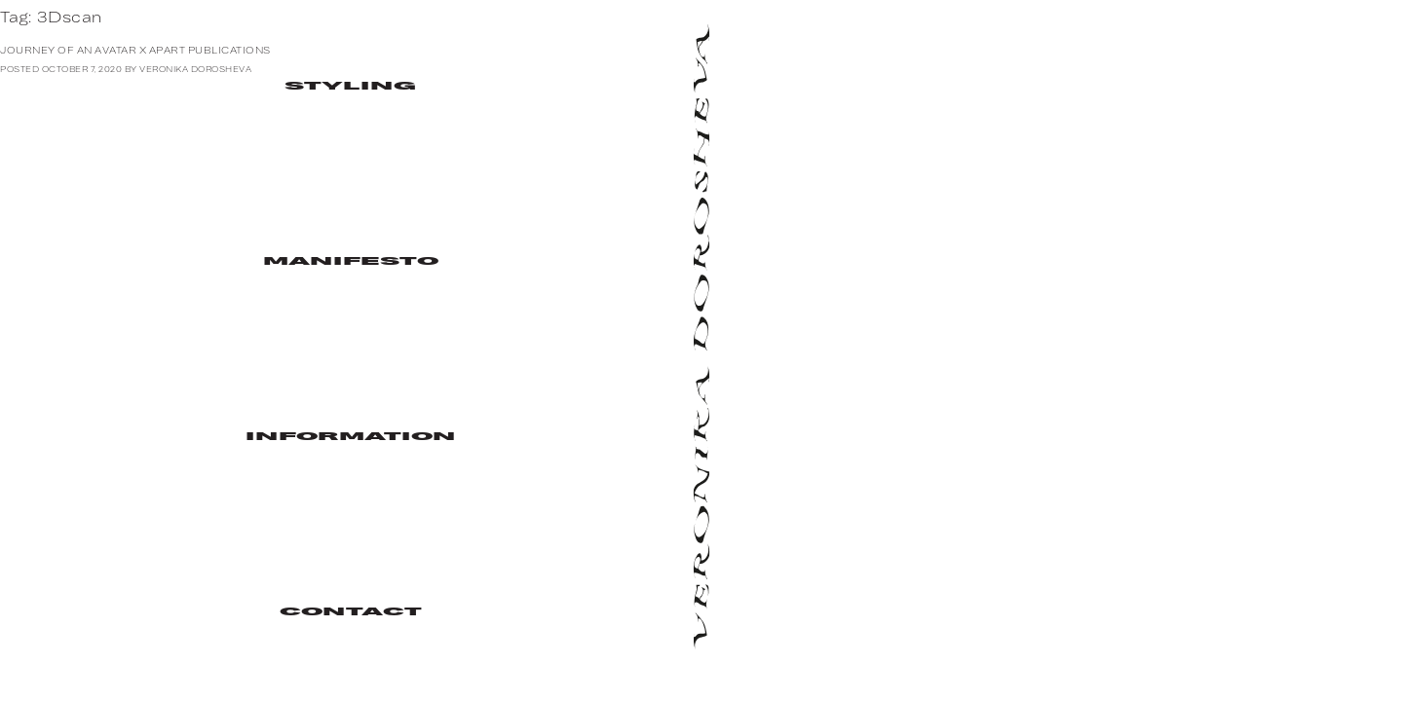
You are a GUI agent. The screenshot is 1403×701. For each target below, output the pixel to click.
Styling (350, 87)
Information (351, 437)
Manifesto (350, 262)
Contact (351, 613)
